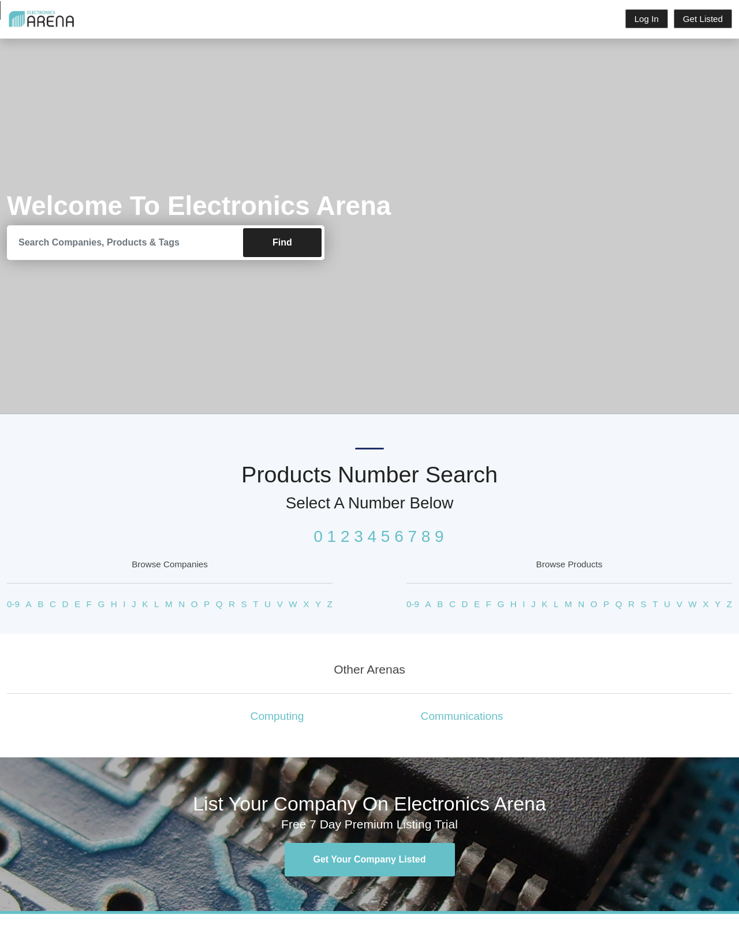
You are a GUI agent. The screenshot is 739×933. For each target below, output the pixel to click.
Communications (462, 717)
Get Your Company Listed (369, 860)
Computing (277, 717)
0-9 (13, 604)
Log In (647, 19)
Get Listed (703, 19)
